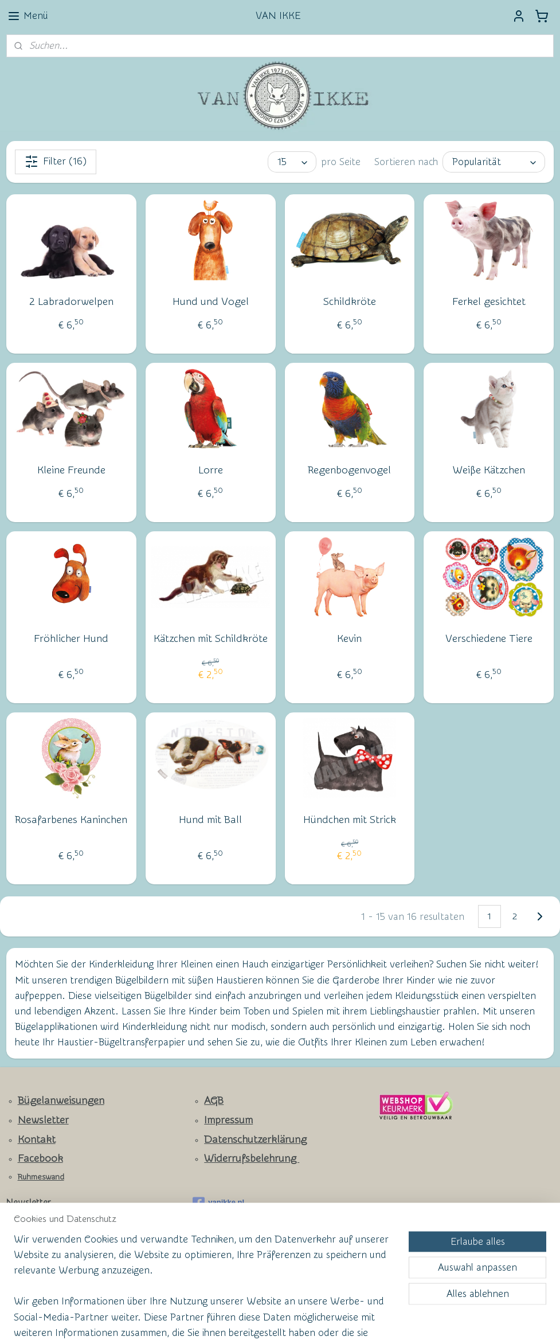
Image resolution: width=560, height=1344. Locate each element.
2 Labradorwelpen (71, 302)
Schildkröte (349, 302)
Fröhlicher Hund (71, 639)
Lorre (210, 470)
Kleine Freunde (71, 470)
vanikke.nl (218, 1203)
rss (257, 1323)
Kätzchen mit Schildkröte (211, 639)
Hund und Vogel (211, 302)
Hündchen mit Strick (349, 820)
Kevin (349, 639)
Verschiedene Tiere (488, 639)
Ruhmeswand (41, 1177)
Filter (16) (56, 162)
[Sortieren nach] (494, 162)
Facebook (40, 1159)
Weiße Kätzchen (489, 470)
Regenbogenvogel (349, 470)
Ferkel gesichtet (489, 302)
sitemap (236, 1323)
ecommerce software (297, 1323)
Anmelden (37, 1265)
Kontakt (37, 1140)
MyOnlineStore (391, 1323)
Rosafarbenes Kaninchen (71, 820)
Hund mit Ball (210, 820)
